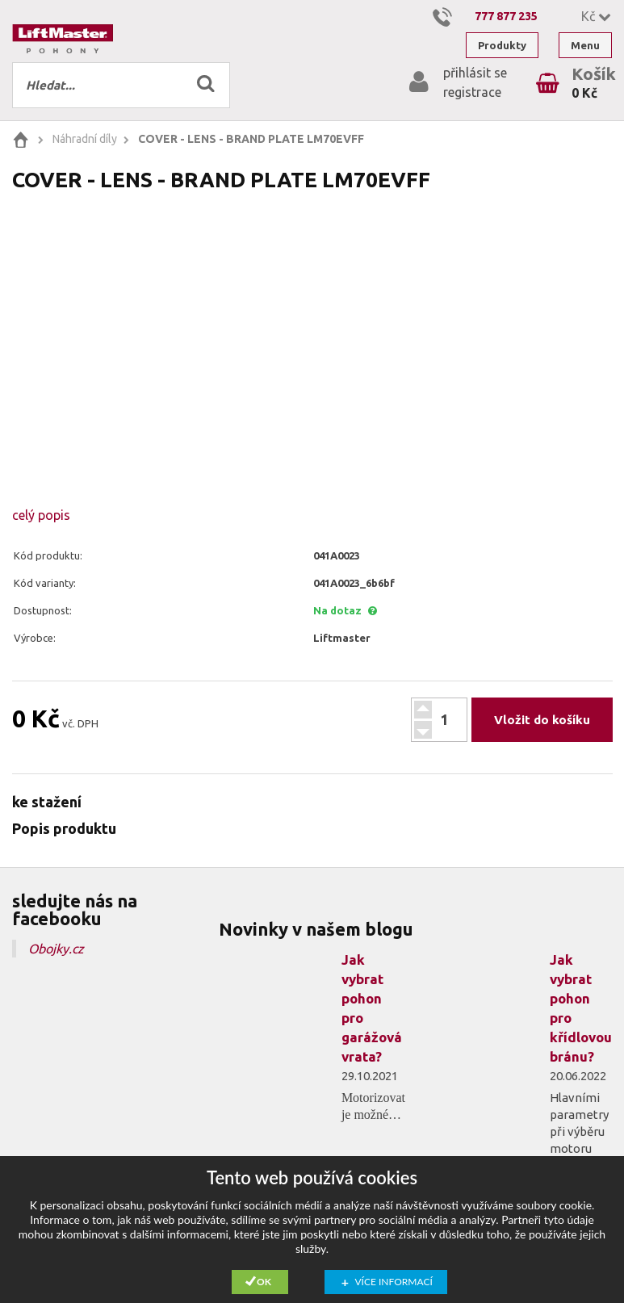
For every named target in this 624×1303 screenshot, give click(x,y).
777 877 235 (506, 16)
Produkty (502, 45)
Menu (585, 45)
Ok (264, 1282)
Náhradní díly (84, 138)
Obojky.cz (56, 948)
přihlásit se (475, 72)
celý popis (41, 515)
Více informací (394, 1282)
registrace (472, 92)
